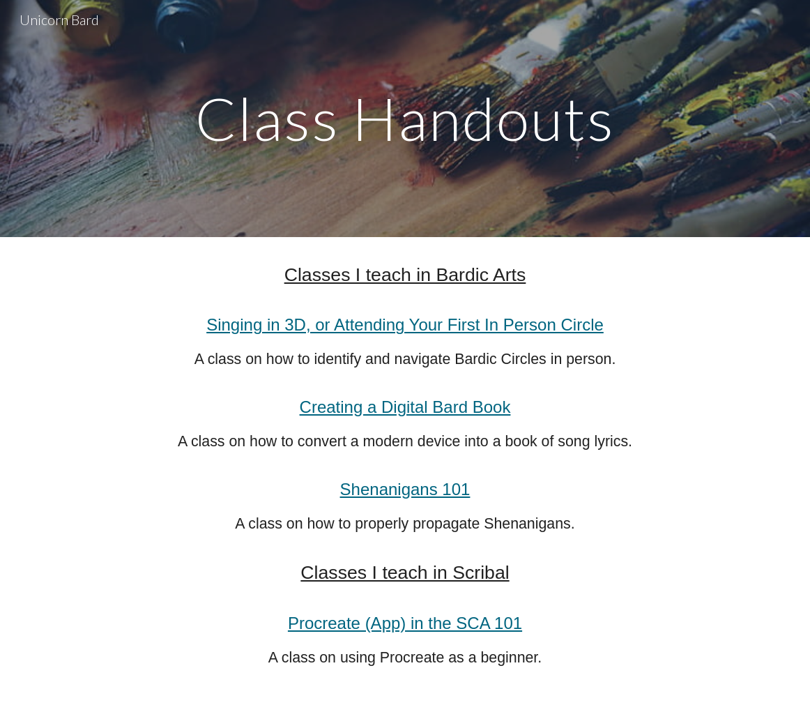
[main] (405, 118)
